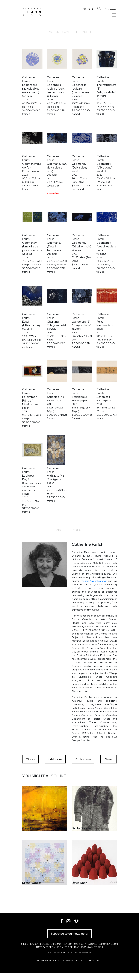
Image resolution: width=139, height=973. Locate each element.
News (108, 759)
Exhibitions (55, 759)
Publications (83, 759)
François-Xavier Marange (93, 581)
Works (30, 759)
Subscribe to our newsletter (69, 934)
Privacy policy (96, 960)
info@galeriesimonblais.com (101, 944)
